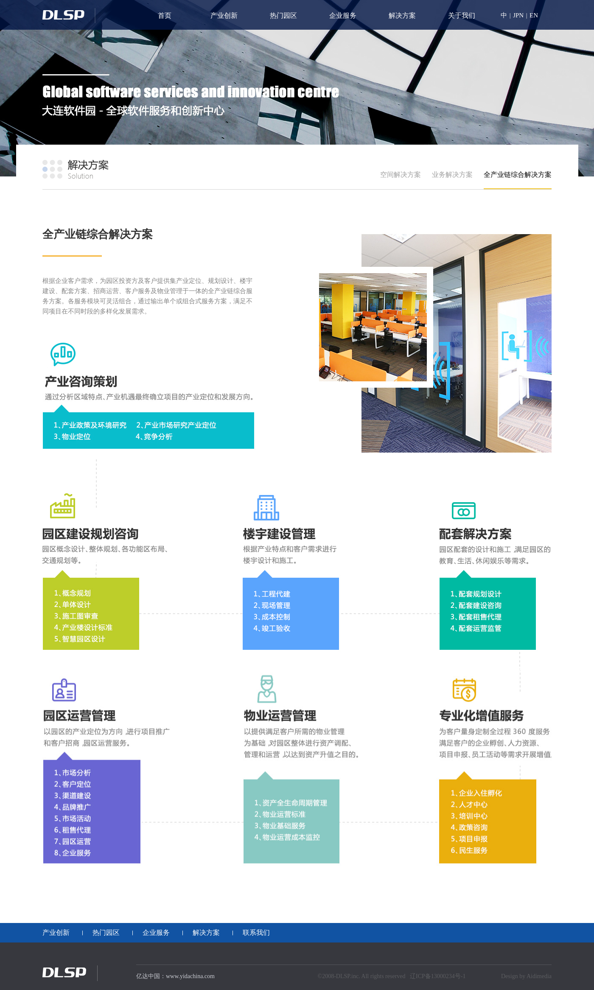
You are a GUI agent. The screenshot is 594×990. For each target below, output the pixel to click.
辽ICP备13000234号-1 (437, 976)
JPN (518, 15)
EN (534, 15)
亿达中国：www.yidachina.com (175, 976)
